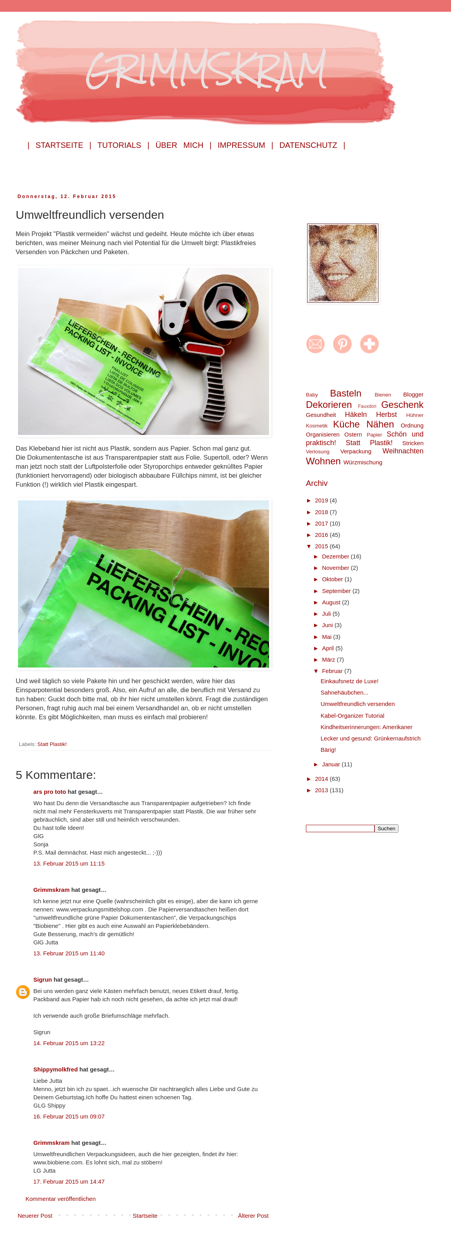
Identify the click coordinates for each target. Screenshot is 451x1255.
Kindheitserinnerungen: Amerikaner (367, 727)
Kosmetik (317, 426)
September (337, 590)
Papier (374, 435)
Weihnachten (403, 451)
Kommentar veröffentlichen (60, 1198)
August (332, 602)
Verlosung (317, 452)
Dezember (336, 556)
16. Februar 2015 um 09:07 (69, 1116)
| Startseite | (59, 145)
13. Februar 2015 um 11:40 (69, 953)
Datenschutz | (312, 145)
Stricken (413, 443)
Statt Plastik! (52, 744)
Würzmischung (363, 462)
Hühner (415, 415)
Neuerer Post (35, 1215)
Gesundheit (321, 414)
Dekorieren (329, 404)
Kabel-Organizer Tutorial (353, 715)
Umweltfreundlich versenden (358, 703)
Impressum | (245, 145)
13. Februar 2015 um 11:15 (69, 863)
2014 (322, 778)
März (329, 659)
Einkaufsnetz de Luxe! (350, 681)
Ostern (353, 434)
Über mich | (183, 145)
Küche (346, 424)
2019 (322, 500)
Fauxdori (367, 406)
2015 (322, 546)
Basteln (346, 393)
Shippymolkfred (55, 1069)
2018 (322, 512)
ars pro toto (49, 791)
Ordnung (412, 425)
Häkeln (356, 414)
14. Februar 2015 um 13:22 (69, 1043)
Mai (327, 636)
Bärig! (328, 749)
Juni (328, 625)
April (328, 648)
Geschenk (402, 404)
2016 (322, 534)
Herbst (386, 414)
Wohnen (323, 461)
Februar (333, 671)
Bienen (383, 395)
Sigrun (42, 979)
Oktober (333, 579)
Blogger (413, 394)
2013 (322, 790)
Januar (332, 764)
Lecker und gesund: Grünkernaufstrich (371, 738)
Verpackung (355, 451)
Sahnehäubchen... (345, 692)
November (336, 567)
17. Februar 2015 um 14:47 (69, 1181)
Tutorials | (123, 145)
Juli (327, 613)
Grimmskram (51, 889)
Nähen (380, 424)
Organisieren (323, 434)
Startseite (145, 1215)
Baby (312, 395)
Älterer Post (253, 1215)
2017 (322, 523)
